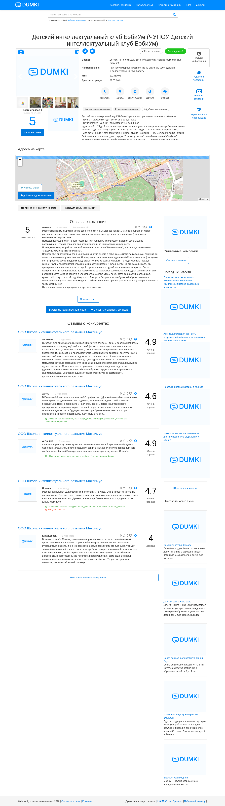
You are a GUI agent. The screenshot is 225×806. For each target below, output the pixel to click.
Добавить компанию (120, 5)
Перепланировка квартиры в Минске (183, 387)
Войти (200, 5)
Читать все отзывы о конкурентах (88, 577)
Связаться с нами (70, 801)
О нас (168, 801)
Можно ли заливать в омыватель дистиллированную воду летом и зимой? (181, 436)
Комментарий (80, 227)
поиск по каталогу (115, 20)
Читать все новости (185, 488)
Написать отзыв (32, 132)
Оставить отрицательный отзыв (109, 309)
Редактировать (151, 51)
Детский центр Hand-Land (177, 601)
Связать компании (176, 260)
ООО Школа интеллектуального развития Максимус (60, 332)
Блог (188, 5)
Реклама (87, 801)
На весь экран (30, 187)
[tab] (199, 57)
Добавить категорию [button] (155, 109)
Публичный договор (195, 801)
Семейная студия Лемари (177, 545)
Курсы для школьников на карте (81, 208)
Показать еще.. (88, 299)
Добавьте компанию (76, 20)
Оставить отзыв (144, 5)
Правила (177, 801)
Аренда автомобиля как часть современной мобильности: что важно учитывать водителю (184, 337)
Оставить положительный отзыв (67, 309)
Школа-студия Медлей (176, 777)
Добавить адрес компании (36, 195)
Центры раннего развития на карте (38, 208)
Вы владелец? (175, 51)
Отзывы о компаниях (169, 5)
